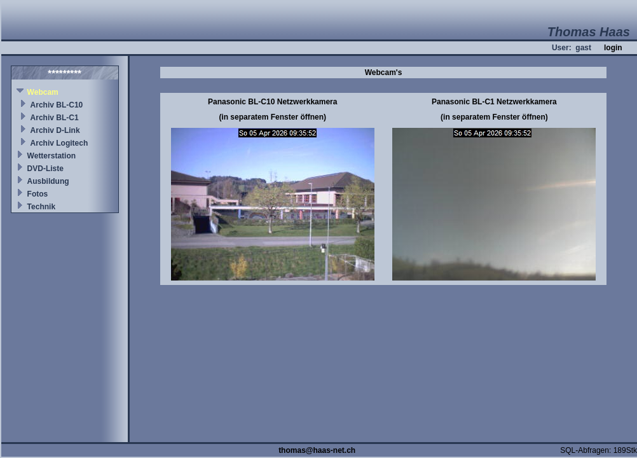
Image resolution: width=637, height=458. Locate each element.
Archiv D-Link (55, 130)
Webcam (42, 92)
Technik (41, 206)
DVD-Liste (45, 168)
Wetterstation (51, 155)
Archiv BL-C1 (55, 117)
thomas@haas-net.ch (316, 450)
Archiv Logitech (59, 143)
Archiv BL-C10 (57, 105)
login (613, 47)
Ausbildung (48, 181)
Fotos (37, 194)
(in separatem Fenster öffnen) (272, 117)
